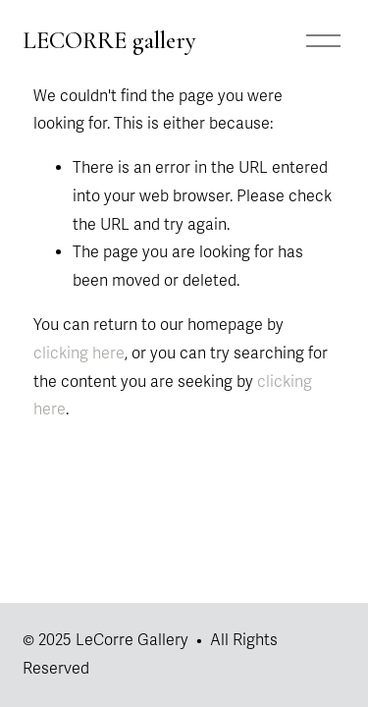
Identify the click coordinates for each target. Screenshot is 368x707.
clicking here (79, 353)
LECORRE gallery (109, 40)
